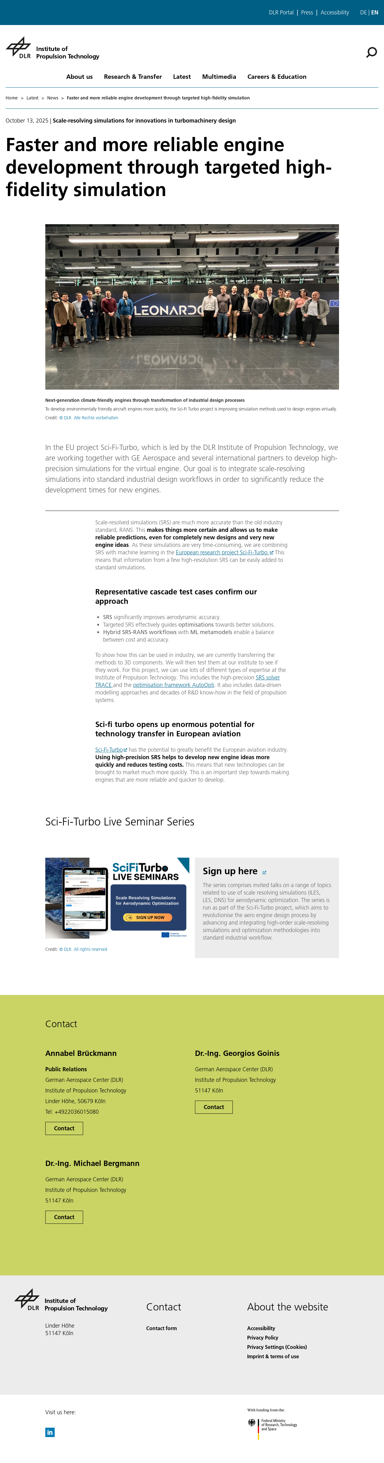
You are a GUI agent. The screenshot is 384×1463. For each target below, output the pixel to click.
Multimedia (219, 76)
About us (79, 76)
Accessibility (335, 12)
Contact (64, 1128)
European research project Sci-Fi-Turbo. (222, 552)
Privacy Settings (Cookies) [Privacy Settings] (277, 1347)
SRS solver (268, 677)
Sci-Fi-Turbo (109, 749)
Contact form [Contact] (161, 1328)
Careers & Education (277, 76)
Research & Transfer (133, 76)
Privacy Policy (262, 1337)
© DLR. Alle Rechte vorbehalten (88, 418)
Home (12, 98)
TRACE (104, 685)
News (52, 98)
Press (307, 12)
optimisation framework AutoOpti (173, 685)
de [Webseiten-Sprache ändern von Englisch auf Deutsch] (363, 12)
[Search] (371, 52)
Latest (182, 76)
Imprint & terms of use (273, 1356)
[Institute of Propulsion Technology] (52, 47)
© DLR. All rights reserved (83, 949)
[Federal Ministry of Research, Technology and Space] (278, 1445)
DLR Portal (281, 12)
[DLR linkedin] (50, 1435)
